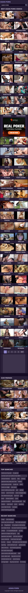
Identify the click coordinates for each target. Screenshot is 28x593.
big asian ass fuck (16, 556)
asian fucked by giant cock (7, 510)
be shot (3, 542)
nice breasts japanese (15, 547)
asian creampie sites (21, 493)
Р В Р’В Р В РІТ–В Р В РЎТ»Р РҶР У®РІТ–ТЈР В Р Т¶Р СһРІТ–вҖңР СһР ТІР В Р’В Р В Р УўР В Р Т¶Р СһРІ (11, 476)
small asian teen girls (16, 539)
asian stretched (5, 539)
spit (18, 533)
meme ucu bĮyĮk (5, 487)
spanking (21, 504)
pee (17, 490)
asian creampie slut (17, 501)
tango (2, 519)
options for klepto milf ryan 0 (8, 533)
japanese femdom (5, 501)
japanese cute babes (6, 536)
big (24, 501)
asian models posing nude (7, 490)
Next (22, 352)
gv (2, 525)
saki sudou (13, 487)
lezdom (3, 504)
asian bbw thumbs (6, 507)
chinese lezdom (9, 498)
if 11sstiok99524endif (12, 530)
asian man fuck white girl (7, 522)
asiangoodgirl (4, 562)
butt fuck (16, 495)
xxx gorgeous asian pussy (18, 525)
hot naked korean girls (7, 495)
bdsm (21, 484)
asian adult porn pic (12, 545)
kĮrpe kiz (13, 478)
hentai (3, 493)
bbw (18, 478)
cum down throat (5, 528)
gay (21, 495)
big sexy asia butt (14, 562)
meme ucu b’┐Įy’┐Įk (6, 473)
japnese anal (22, 545)
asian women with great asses (8, 553)
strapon (9, 542)
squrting (3, 545)
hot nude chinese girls (6, 550)
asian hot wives (10, 493)
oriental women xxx (6, 559)
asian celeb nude (5, 556)
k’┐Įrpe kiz (15, 473)
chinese (23, 478)
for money (22, 562)
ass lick (20, 530)
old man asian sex (17, 536)
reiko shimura (4, 547)
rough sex (15, 484)
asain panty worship (6, 484)
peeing (21, 490)
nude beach (10, 504)
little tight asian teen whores (20, 542)
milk (19, 553)
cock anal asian (10, 519)
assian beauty (16, 559)
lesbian (20, 481)
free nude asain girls (21, 522)
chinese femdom (5, 478)
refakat (3, 530)
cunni (16, 498)
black (2, 498)
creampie (14, 507)
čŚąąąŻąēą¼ (7, 525)
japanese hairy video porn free (8, 481)
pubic (15, 504)
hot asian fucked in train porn (19, 528)
